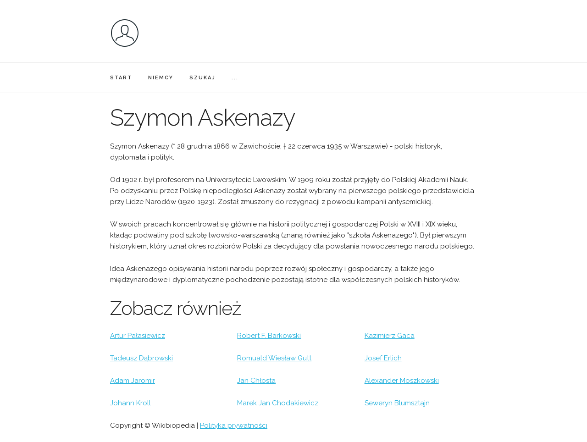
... (235, 78)
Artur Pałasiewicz (137, 336)
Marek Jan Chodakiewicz (277, 403)
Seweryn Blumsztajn (397, 403)
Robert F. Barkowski (269, 336)
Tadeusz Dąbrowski (141, 358)
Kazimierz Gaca (390, 336)
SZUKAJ (202, 78)
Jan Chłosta (256, 380)
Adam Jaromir (132, 380)
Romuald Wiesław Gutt (274, 358)
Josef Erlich (383, 358)
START (121, 78)
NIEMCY (160, 78)
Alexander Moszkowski (402, 380)
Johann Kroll (130, 403)
